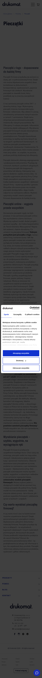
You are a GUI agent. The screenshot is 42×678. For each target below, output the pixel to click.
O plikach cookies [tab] (32, 314)
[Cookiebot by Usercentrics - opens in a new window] (29, 308)
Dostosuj (21, 361)
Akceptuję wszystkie (21, 353)
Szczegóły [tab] (17, 314)
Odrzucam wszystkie (21, 368)
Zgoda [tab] (6, 314)
